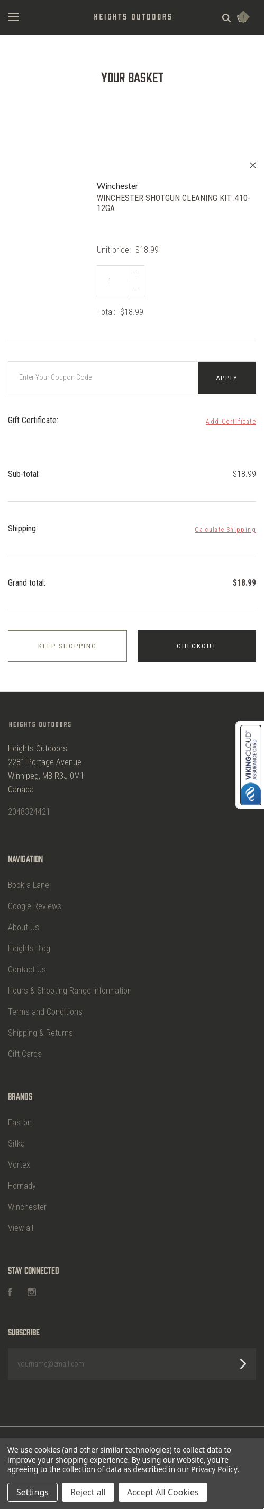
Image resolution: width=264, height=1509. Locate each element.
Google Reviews (34, 901)
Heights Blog (29, 943)
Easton (20, 1117)
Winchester (27, 1202)
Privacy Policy (214, 1469)
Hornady (22, 1181)
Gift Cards (25, 1049)
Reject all (88, 1492)
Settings (32, 1492)
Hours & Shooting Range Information (70, 985)
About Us (23, 922)
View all (20, 1223)
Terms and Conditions (45, 1006)
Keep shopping (67, 643)
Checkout (197, 643)
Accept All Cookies (163, 1492)
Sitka (16, 1138)
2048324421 (29, 806)
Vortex (19, 1159)
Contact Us (27, 964)
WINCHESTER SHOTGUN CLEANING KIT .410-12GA (173, 203)
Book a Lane (28, 880)
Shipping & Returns (40, 1028)
